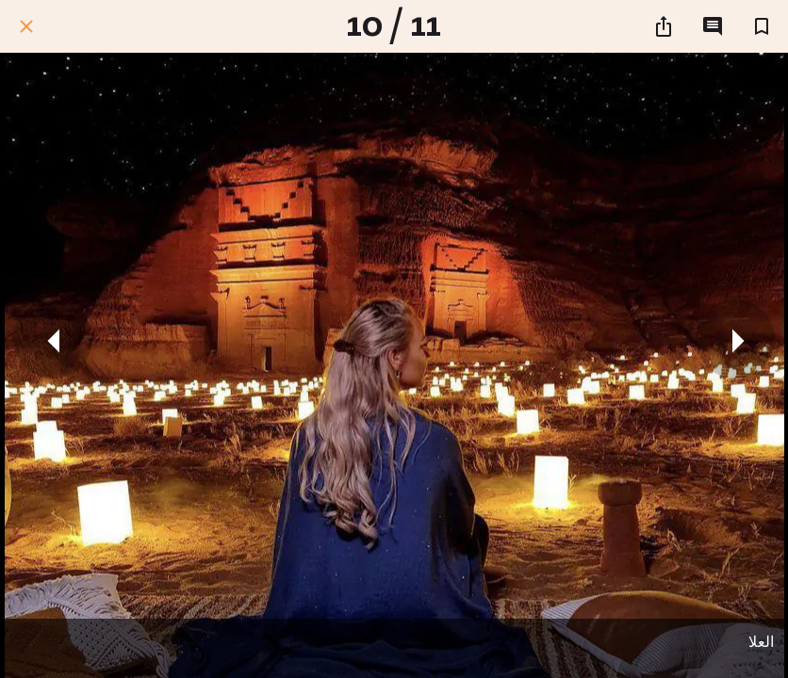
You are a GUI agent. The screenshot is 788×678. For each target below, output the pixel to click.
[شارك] (663, 26)
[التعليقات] (712, 26)
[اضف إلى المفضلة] (761, 26)
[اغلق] (26, 26)
